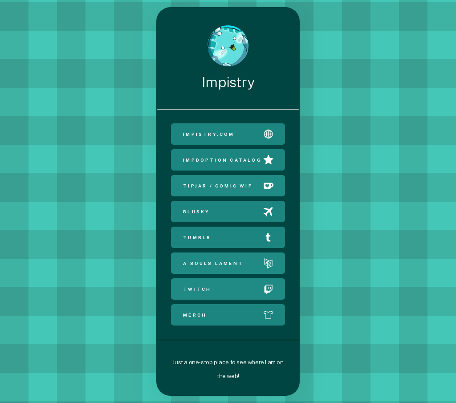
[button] (228, 134)
